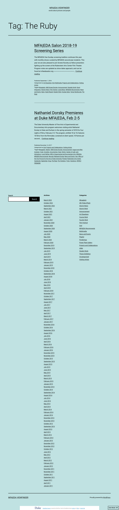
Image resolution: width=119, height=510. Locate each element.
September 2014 (49, 392)
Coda (41, 152)
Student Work (57, 92)
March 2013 (48, 435)
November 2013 (49, 421)
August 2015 (48, 364)
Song (49, 161)
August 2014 (48, 395)
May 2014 (47, 404)
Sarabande (37, 161)
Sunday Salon (66, 92)
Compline (46, 152)
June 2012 (47, 452)
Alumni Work (83, 208)
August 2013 (48, 429)
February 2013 (48, 438)
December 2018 (49, 268)
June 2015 (47, 370)
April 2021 (47, 217)
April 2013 (47, 432)
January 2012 (48, 466)
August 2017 (48, 302)
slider (81, 248)
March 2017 (48, 316)
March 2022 (48, 208)
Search (10, 195)
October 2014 (48, 390)
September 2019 (49, 248)
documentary (54, 152)
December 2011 (49, 469)
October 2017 (48, 296)
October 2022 (48, 203)
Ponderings (83, 240)
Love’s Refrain (46, 154)
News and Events (70, 156)
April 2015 (47, 375)
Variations (73, 161)
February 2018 (48, 291)
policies (73, 508)
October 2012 (48, 449)
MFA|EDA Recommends (73, 90)
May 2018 (47, 285)
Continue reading (48, 139)
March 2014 (48, 409)
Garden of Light (70, 152)
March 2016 (48, 344)
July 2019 (47, 251)
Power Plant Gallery (85, 242)
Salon (43, 92)
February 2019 (48, 262)
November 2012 (49, 446)
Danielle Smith (72, 87)
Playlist (81, 237)
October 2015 (48, 358)
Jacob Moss (61, 90)
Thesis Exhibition (85, 254)
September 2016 (49, 330)
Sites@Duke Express (46, 508)
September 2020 (49, 228)
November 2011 (49, 472)
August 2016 (48, 333)
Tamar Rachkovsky (75, 92)
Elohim (64, 152)
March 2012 (48, 460)
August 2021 (48, 214)
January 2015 (48, 384)
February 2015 (48, 381)
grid (77, 152)
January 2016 (48, 350)
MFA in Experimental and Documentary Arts (63, 154)
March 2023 (48, 200)
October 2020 (48, 226)
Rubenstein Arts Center (74, 159)
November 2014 (49, 387)
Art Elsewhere (47, 83)
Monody (51, 156)
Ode (76, 156)
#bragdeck (42, 87)
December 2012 (49, 443)
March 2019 (48, 259)
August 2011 (48, 480)
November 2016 (49, 324)
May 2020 (47, 237)
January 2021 (48, 220)
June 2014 (47, 401)
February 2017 (48, 319)
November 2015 (49, 356)
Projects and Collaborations (70, 83)
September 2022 (49, 206)
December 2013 (49, 418)
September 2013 (49, 426)
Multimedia (58, 83)
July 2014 (47, 398)
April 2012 (47, 457)
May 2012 (47, 455)
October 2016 (48, 327)
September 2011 (49, 477)
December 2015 (49, 353)
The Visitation (62, 161)
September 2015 (49, 361)
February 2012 (48, 463)
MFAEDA (78, 154)
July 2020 (47, 234)
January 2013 (48, 440)
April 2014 (47, 407)
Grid (53, 83)
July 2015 (47, 367)
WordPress (106, 497)
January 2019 (48, 265)
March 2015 (48, 378)
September (44, 161)
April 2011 (47, 483)
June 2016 (47, 339)
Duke (59, 152)
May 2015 (47, 373)
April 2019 (47, 257)
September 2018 (49, 274)
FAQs (78, 508)
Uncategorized (84, 257)
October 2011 (48, 474)
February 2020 (48, 242)
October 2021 (48, 211)
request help (82, 508)
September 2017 (49, 299)
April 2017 (47, 313)
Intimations (37, 154)
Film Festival (53, 90)
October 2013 (48, 424)
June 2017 (47, 308)
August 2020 (48, 231)
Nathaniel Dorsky (59, 156)
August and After (77, 150)
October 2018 (48, 271)
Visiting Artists (67, 147)
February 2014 (48, 412)
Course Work (83, 217)
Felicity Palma (45, 90)
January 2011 (48, 486)
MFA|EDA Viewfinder (59, 8)
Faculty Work (83, 220)
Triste (68, 161)
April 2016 (47, 341)
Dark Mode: (113, 508)
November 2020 (49, 223)
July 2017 (47, 305)
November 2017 (49, 293)
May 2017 (47, 310)
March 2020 (48, 240)
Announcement (62, 87)
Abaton (48, 150)
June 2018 (47, 282)
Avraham (37, 152)
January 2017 (48, 322)
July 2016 (47, 336)
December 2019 (49, 245)
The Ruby (54, 161)
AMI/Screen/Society (52, 87)
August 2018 (48, 276)
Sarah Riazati (49, 92)
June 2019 (47, 254)
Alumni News (83, 206)
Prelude (64, 159)
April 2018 (47, 288)
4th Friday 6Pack (84, 203)
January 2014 (48, 415)
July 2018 (47, 279)
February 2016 (48, 347)
